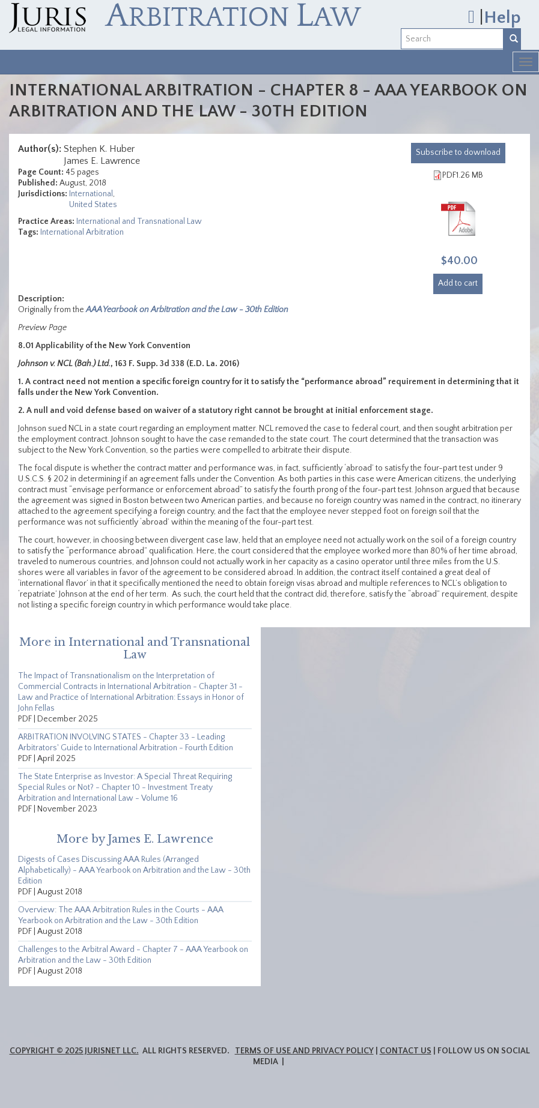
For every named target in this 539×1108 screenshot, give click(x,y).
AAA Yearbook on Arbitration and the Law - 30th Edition (187, 310)
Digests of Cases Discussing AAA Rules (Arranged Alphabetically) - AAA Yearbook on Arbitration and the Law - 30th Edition (134, 870)
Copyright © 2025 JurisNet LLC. (74, 1051)
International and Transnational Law (139, 221)
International (91, 194)
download (458, 152)
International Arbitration (82, 232)
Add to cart (458, 283)
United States (93, 204)
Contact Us (405, 1051)
